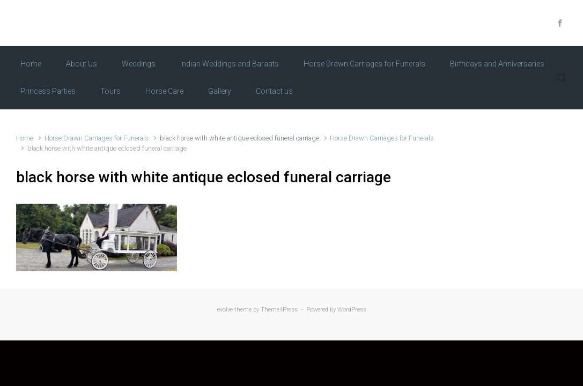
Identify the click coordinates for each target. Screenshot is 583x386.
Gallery (219, 91)
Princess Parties (48, 91)
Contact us (274, 91)
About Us (81, 64)
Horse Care (164, 91)
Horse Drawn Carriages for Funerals (364, 64)
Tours (110, 91)
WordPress (351, 309)
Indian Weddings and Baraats (229, 64)
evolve (225, 309)
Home (30, 64)
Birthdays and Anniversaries (497, 64)
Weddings (139, 64)
